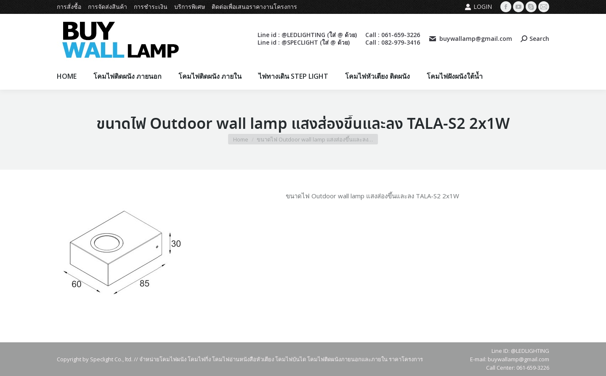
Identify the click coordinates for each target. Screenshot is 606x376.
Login (478, 7)
